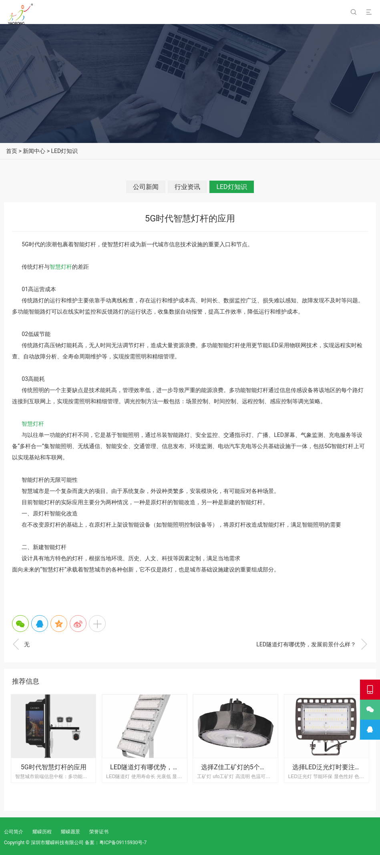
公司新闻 (146, 187)
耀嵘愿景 (70, 832)
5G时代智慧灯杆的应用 (53, 767)
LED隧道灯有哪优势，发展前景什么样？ (312, 644)
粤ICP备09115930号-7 (123, 842)
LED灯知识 (64, 151)
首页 (11, 151)
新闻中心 (34, 151)
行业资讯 (187, 187)
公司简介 (13, 832)
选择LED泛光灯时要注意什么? (334, 767)
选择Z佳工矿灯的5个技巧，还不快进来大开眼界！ (272, 767)
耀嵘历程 (42, 832)
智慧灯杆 (61, 267)
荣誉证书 (99, 832)
